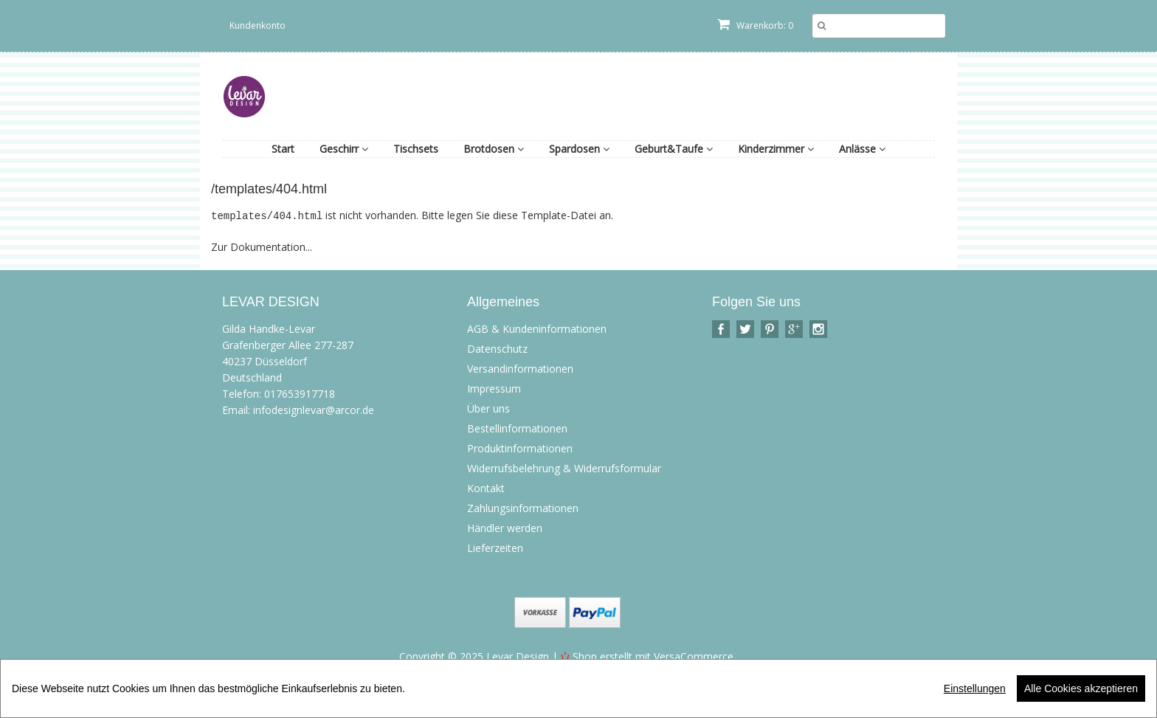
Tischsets (415, 149)
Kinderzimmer (776, 149)
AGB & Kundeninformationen (537, 328)
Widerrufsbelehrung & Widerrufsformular (564, 467)
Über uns (488, 408)
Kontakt (486, 487)
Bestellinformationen (517, 428)
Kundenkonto (257, 25)
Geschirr (344, 149)
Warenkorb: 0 (755, 25)
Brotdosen (493, 149)
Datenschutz (497, 348)
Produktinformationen (520, 448)
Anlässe (862, 149)
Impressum (494, 388)
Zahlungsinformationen (522, 507)
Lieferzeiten (495, 547)
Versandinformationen (520, 368)
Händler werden (504, 527)
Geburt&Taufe (674, 149)
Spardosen (579, 149)
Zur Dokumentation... (261, 246)
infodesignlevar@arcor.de (313, 409)
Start (283, 149)
